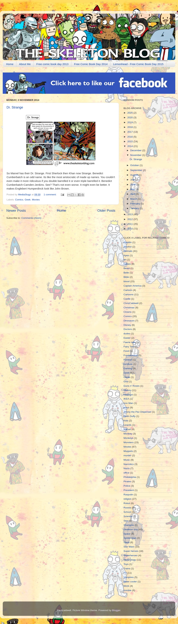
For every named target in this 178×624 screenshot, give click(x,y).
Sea (126, 520)
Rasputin (128, 494)
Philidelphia (130, 477)
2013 (130, 214)
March (134, 199)
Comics (19, 199)
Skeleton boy (131, 529)
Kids (126, 420)
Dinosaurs (129, 320)
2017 (130, 131)
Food (126, 351)
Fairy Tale (129, 346)
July (132, 179)
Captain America (132, 285)
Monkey (128, 433)
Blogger (116, 610)
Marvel (127, 429)
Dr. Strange (15, 107)
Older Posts (106, 210)
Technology (130, 559)
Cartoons (129, 294)
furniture (128, 364)
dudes (127, 333)
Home (9, 64)
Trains (127, 568)
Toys (126, 564)
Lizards (128, 425)
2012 (130, 219)
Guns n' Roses (131, 386)
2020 (130, 117)
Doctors (128, 329)
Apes (126, 255)
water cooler (130, 581)
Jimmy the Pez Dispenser (137, 411)
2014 (130, 146)
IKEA (126, 398)
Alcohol (128, 246)
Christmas (129, 307)
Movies (36, 199)
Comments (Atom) (31, 218)
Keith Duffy (129, 416)
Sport (126, 542)
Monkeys (128, 438)
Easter (127, 338)
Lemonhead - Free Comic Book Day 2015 (138, 64)
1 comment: (50, 194)
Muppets (128, 451)
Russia (127, 507)
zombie (128, 590)
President (129, 490)
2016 (130, 136)
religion (128, 499)
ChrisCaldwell (131, 303)
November (136, 155)
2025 (130, 112)
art (125, 259)
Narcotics (129, 464)
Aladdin (128, 242)
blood (127, 281)
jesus (126, 407)
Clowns (128, 312)
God (126, 381)
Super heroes (131, 551)
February (135, 203)
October (135, 165)
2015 (130, 141)
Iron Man (128, 403)
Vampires (129, 577)
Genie (127, 377)
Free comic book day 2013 (52, 64)
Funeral (128, 359)
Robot (127, 503)
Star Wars (129, 546)
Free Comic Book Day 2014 (91, 64)
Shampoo (129, 525)
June (133, 184)
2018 (130, 127)
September (136, 170)
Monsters (129, 442)
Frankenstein (131, 355)
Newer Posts (16, 210)
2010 (130, 228)
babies (127, 264)
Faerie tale (129, 342)
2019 (130, 122)
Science (128, 516)
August (134, 175)
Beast (127, 268)
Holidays (128, 394)
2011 (130, 224)
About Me (25, 64)
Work (126, 586)
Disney (127, 325)
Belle (126, 272)
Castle (127, 298)
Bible (126, 277)
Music (127, 459)
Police (127, 485)
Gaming (128, 368)
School (127, 512)
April (133, 194)
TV (125, 572)
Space (127, 533)
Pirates (127, 481)
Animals (128, 251)
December (136, 150)
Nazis (127, 468)
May (132, 189)
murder (127, 455)
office (126, 472)
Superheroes (130, 555)
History (127, 390)
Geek (28, 199)
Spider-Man (130, 538)
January (135, 208)
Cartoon (128, 290)
